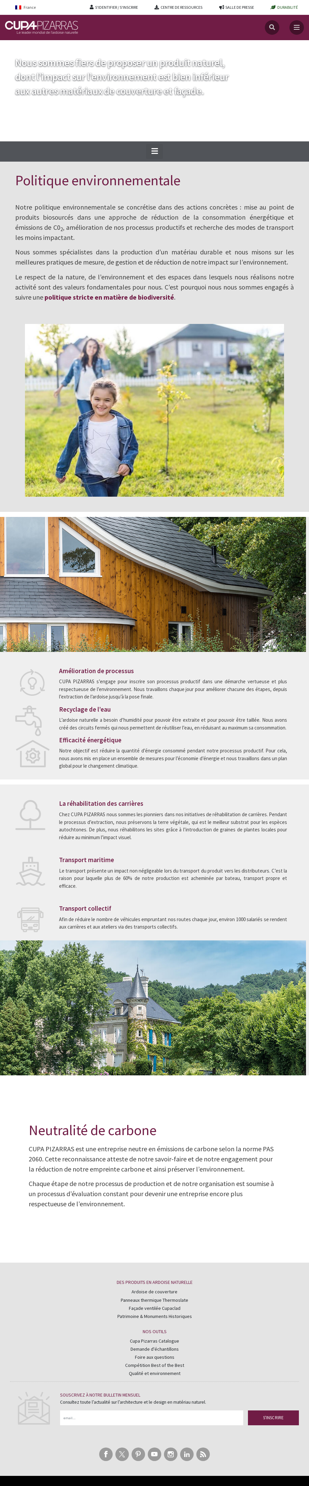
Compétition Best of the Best (154, 1365)
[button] (154, 151)
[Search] (272, 27)
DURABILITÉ (287, 7)
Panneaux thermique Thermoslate (154, 1300)
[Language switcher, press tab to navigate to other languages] (30, 7)
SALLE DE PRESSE (239, 7)
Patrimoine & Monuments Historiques (154, 1316)
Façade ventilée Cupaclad (154, 1308)
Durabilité (37, 46)
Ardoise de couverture (154, 1292)
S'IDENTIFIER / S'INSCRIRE (116, 7)
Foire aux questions (154, 1357)
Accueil (12, 46)
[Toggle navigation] (296, 27)
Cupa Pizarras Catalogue (154, 1341)
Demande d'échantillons (155, 1349)
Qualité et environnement (154, 1373)
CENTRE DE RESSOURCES (181, 7)
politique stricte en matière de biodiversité (109, 297)
